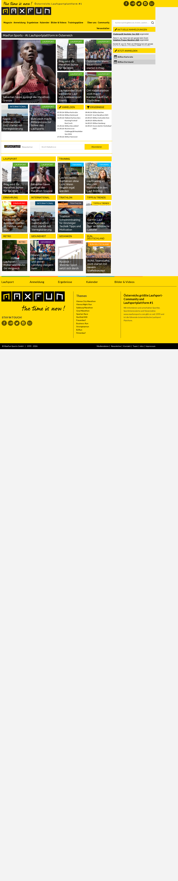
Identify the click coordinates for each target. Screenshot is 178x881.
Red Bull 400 (81, 317)
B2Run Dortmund (71, 115)
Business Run (82, 323)
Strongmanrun (82, 326)
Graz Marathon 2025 (100, 115)
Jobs (141, 346)
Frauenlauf (81, 320)
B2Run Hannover (71, 137)
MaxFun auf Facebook (126, 3)
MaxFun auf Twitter (139, 3)
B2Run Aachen (98, 112)
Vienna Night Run (84, 304)
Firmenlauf (80, 333)
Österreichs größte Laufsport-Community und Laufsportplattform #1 (143, 299)
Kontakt (127, 346)
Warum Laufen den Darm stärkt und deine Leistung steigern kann (42, 262)
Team (135, 346)
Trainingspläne (75, 22)
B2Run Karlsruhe (71, 112)
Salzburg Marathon (84, 307)
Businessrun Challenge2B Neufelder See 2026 (74, 131)
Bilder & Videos (58, 22)
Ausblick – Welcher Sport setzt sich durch (69, 265)
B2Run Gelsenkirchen (101, 118)
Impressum (150, 346)
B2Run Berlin (98, 120)
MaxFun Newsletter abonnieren (151, 3)
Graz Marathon (82, 310)
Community (103, 22)
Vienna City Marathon (86, 301)
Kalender (44, 22)
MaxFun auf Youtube (132, 3)
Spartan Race (82, 314)
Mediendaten (103, 346)
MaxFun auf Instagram (145, 3)
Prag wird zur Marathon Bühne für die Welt (68, 64)
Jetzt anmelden (127, 50)
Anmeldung (20, 22)
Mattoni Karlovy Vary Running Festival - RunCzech (72, 120)
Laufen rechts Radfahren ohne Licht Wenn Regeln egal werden (69, 184)
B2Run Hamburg (99, 123)
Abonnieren (96, 147)
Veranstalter (103, 28)
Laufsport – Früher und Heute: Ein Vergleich (15, 265)
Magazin (8, 22)
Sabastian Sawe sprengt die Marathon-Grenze (41, 187)
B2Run (79, 330)
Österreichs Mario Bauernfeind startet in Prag (97, 64)
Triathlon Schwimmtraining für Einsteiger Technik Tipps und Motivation (70, 223)
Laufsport (7, 282)
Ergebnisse (32, 22)
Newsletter (27, 147)
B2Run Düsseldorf (72, 126)
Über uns (91, 22)
